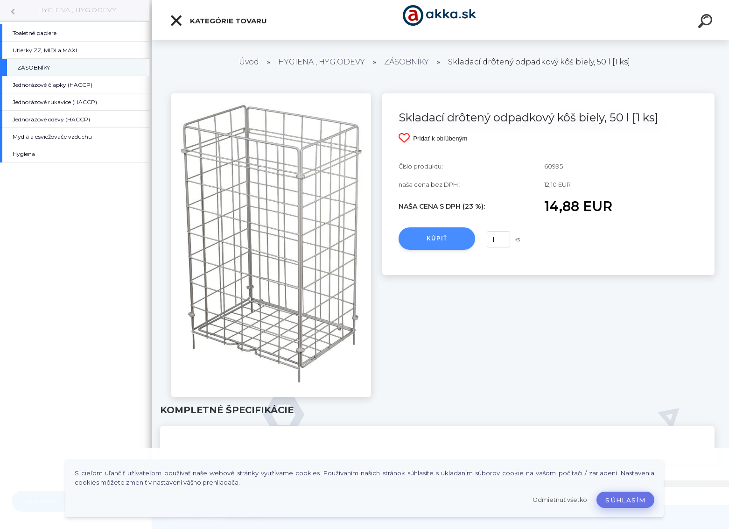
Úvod (249, 61)
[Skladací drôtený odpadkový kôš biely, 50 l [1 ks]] (271, 96)
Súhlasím (625, 500)
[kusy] (498, 239)
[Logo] (440, 20)
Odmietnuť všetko (560, 499)
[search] (706, 22)
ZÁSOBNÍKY (406, 61)
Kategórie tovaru (218, 20)
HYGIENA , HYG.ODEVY (77, 10)
